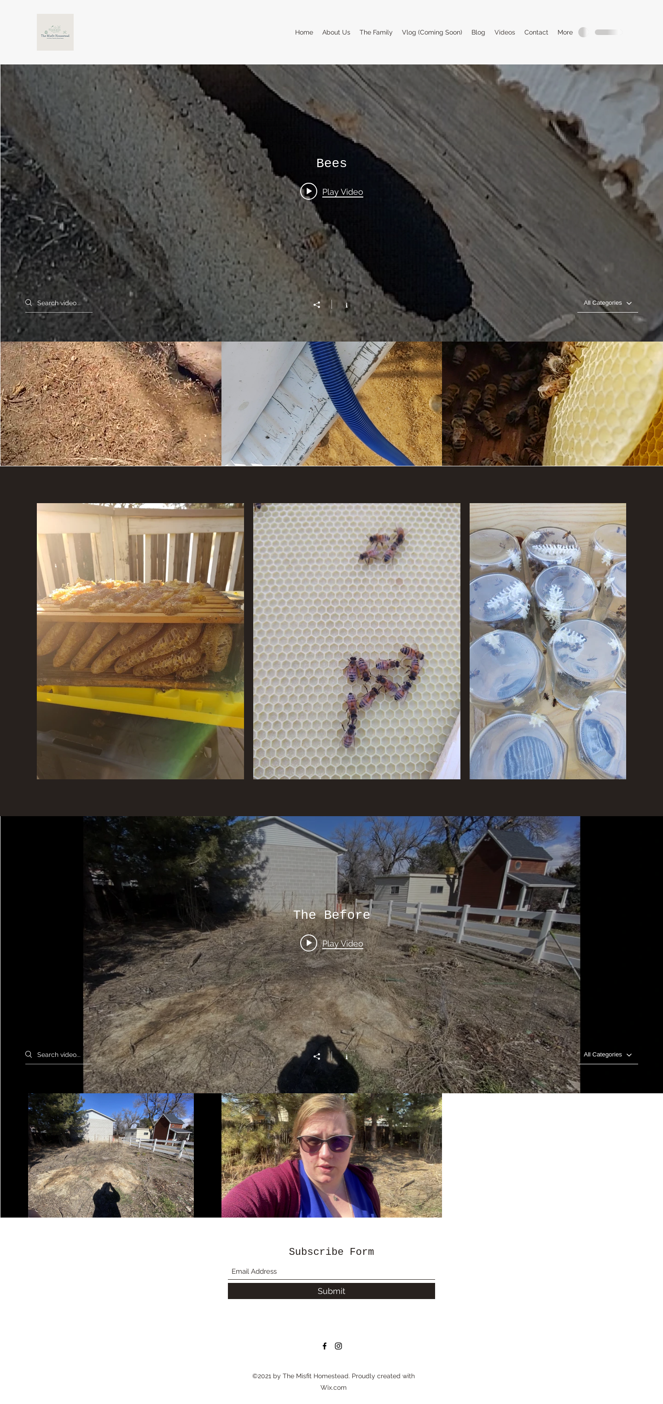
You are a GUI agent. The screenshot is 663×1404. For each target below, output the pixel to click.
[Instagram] (338, 1346)
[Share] (321, 304)
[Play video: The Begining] (331, 943)
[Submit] (331, 1291)
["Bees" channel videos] (331, 404)
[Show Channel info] (342, 304)
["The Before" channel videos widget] (331, 1017)
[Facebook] (324, 1346)
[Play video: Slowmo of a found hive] (331, 191)
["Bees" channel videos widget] (331, 265)
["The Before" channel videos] (331, 1155)
